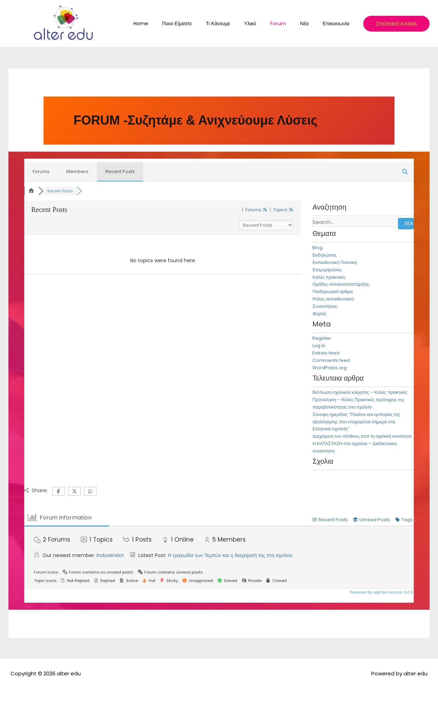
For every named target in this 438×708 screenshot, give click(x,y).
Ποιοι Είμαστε (200, 23)
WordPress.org (329, 367)
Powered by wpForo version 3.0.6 (381, 592)
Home (168, 23)
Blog (317, 248)
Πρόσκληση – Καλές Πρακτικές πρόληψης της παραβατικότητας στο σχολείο (358, 404)
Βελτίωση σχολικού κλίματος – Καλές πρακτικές (359, 392)
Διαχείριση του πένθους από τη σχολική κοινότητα (361, 436)
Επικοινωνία (338, 23)
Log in (318, 346)
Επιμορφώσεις (327, 269)
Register (321, 338)
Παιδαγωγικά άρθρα (332, 292)
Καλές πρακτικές (329, 277)
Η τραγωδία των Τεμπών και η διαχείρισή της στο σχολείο (230, 555)
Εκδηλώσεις (324, 255)
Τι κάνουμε (237, 23)
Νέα (310, 23)
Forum (289, 23)
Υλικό (265, 23)
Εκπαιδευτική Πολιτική (334, 262)
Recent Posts (120, 171)
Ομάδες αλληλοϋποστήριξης (340, 284)
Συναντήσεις (324, 306)
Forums (41, 171)
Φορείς (319, 313)
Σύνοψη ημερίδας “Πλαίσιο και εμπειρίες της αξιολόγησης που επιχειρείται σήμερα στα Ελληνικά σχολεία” (356, 421)
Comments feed (331, 360)
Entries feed (325, 353)
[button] (396, 24)
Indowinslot (110, 555)
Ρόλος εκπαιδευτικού (333, 299)
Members (77, 171)
